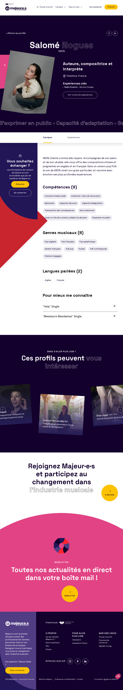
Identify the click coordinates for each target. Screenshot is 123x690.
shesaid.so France (79, 643)
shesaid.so (76, 640)
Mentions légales (45, 679)
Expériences (74, 138)
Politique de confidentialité (65, 679)
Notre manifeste (53, 643)
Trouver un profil (105, 637)
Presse (48, 649)
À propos (47, 138)
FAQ (47, 646)
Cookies (80, 679)
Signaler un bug (105, 646)
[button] (3, 409)
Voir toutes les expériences (80, 95)
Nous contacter (17, 670)
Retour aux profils (16, 33)
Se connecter (96, 7)
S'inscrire (111, 7)
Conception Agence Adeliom (106, 679)
